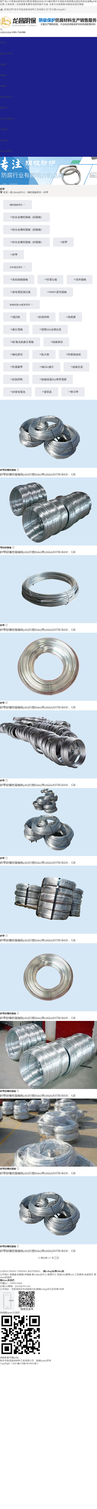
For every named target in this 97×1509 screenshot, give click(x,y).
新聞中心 (51, 1274)
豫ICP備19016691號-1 (27, 1363)
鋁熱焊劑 (16, 379)
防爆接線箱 (73, 354)
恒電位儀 (50, 279)
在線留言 (88, 1274)
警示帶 (73, 392)
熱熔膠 (70, 317)
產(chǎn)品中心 (17, 192)
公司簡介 (4, 1274)
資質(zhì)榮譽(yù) (65, 1274)
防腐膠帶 (16, 367)
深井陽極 (79, 279)
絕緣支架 (76, 367)
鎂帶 (63, 242)
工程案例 (79, 1274)
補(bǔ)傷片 (46, 367)
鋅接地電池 (17, 392)
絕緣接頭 (56, 342)
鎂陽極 (13, 1274)
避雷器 (46, 392)
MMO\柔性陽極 (57, 292)
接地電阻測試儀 (20, 292)
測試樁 (15, 317)
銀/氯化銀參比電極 (22, 342)
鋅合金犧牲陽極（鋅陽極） (26, 242)
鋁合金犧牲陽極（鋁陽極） (26, 217)
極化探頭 (16, 354)
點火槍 (44, 354)
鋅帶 (46, 192)
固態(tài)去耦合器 (50, 329)
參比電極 (16, 329)
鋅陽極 (27, 1274)
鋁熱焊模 (42, 317)
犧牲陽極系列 (34, 192)
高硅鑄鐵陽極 (19, 279)
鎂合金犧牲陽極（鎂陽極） (26, 229)
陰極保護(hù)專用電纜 (52, 379)
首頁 (5, 192)
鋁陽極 (20, 1274)
